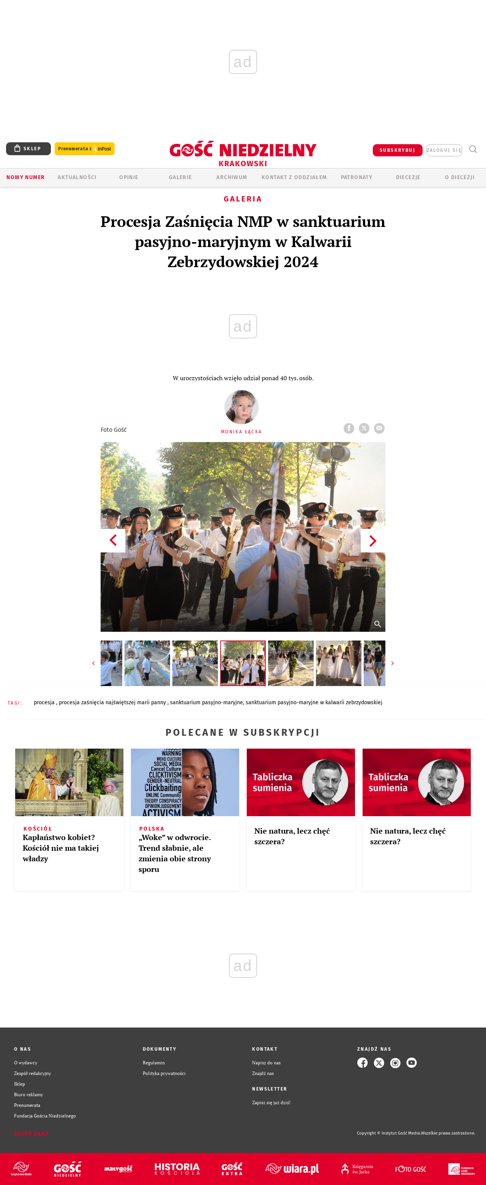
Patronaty (357, 177)
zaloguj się (444, 150)
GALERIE (180, 177)
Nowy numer (25, 177)
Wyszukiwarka (473, 149)
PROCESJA (45, 702)
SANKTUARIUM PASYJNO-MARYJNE (206, 702)
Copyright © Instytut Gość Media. (389, 1133)
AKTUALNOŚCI (77, 177)
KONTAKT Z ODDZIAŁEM (294, 177)
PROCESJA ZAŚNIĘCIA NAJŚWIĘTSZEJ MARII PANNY (113, 702)
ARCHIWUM (231, 177)
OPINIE (128, 177)
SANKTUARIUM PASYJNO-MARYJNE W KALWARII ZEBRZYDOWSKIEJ (314, 702)
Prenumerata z (84, 149)
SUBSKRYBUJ (397, 150)
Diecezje (408, 177)
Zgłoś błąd (31, 1133)
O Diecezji (460, 177)
